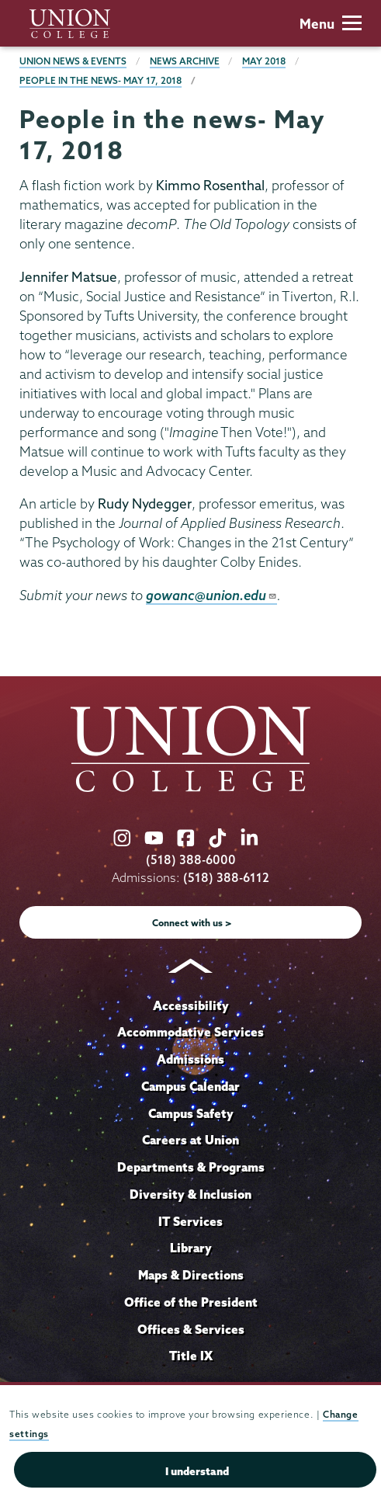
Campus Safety (191, 1113)
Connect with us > (192, 923)
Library (191, 1247)
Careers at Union (190, 1140)
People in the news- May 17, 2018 (100, 80)
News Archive (185, 61)
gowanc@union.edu (211, 595)
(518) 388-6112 (226, 877)
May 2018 (264, 61)
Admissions (190, 1059)
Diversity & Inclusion (190, 1194)
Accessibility (191, 1005)
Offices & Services (190, 1329)
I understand (197, 1471)
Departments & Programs (191, 1167)
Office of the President (191, 1302)
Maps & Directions (191, 1275)
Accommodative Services (190, 1032)
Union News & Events (72, 61)
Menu (331, 24)
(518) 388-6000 (191, 859)
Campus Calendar (190, 1086)
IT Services (190, 1221)
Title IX (191, 1355)
